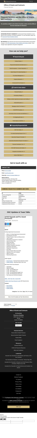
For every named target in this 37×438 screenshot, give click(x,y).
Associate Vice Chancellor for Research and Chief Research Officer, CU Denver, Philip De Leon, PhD (18, 363)
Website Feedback (18, 377)
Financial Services (8, 7)
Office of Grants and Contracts (14, 5)
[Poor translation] (4, 419)
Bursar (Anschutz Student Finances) (18, 335)
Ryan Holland (9, 285)
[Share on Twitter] (8, 224)
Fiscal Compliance (18, 340)
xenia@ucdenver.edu (9, 173)
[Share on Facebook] (6, 224)
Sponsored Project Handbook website (10, 36)
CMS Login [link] (18, 406)
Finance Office (18, 337)
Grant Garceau (10, 260)
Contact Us (18, 374)
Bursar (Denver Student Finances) (18, 332)
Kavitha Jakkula (10, 262)
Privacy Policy (18, 381)
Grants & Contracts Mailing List (13, 175)
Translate (12, 305)
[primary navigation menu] (32, 1)
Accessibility (18, 386)
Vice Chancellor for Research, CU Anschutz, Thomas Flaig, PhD (18, 359)
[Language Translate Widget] (10, 304)
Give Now (18, 393)
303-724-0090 (8, 170)
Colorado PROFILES (18, 345)
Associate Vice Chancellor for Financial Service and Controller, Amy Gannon (18, 367)
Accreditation (18, 388)
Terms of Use (18, 384)
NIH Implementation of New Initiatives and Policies (17, 43)
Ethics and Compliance (18, 350)
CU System (18, 379)
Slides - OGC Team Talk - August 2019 (12, 278)
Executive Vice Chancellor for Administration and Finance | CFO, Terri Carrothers (18, 356)
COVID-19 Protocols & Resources (18, 347)
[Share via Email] (10, 224)
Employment (18, 391)
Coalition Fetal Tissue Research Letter (12, 281)
